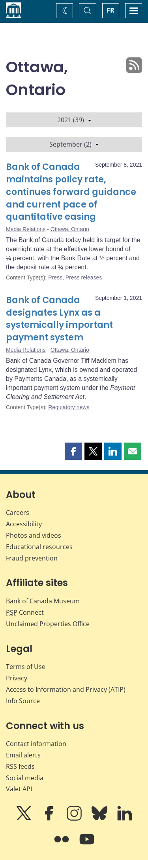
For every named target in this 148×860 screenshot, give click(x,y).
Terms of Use (25, 666)
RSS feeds (20, 766)
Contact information (36, 743)
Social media (24, 778)
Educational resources (39, 546)
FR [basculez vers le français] (110, 10)
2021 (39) (74, 120)
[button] (73, 451)
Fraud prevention (32, 558)
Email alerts (23, 755)
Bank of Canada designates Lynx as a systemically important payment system (59, 319)
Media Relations (25, 229)
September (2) (74, 144)
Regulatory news (68, 407)
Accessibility (24, 524)
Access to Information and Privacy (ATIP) (66, 689)
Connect (25, 612)
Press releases (84, 277)
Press (55, 277)
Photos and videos (33, 535)
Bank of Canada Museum (43, 601)
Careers (17, 512)
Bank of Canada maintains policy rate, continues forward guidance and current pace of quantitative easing (71, 192)
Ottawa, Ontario (70, 229)
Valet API (19, 789)
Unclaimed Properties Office (48, 623)
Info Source (23, 700)
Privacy (16, 678)
